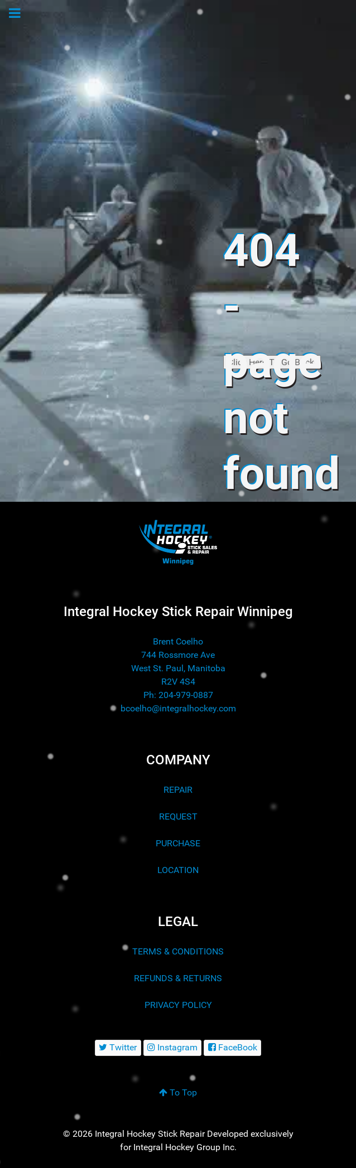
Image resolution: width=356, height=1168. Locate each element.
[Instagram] (172, 1048)
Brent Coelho (178, 641)
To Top (178, 1092)
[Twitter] (118, 1048)
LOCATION (178, 870)
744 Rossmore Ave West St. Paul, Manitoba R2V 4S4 (178, 668)
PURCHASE (178, 843)
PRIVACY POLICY (178, 1005)
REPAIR (178, 789)
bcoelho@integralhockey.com (178, 708)
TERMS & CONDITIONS (178, 951)
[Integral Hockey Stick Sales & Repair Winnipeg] (178, 541)
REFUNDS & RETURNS (178, 978)
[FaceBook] (232, 1048)
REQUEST (178, 816)
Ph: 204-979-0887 (178, 695)
